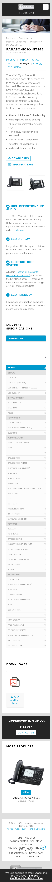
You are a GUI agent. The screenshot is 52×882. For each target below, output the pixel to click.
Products (10, 38)
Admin (10, 829)
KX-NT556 (23, 60)
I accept (34, 875)
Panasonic (24, 38)
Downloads (18, 158)
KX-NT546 (25, 64)
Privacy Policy (20, 829)
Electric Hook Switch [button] (20, 263)
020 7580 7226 (26, 13)
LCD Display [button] (18, 239)
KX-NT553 (35, 60)
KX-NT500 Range (14, 45)
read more (18, 230)
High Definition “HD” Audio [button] (25, 208)
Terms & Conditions (36, 829)
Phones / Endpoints (16, 42)
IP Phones (35, 42)
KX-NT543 (37, 64)
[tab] (26, 207)
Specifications (20, 164)
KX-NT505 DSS (14, 67)
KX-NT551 (12, 64)
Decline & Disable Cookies (26, 878)
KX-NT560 (11, 60)
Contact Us (26, 732)
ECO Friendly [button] (19, 295)
